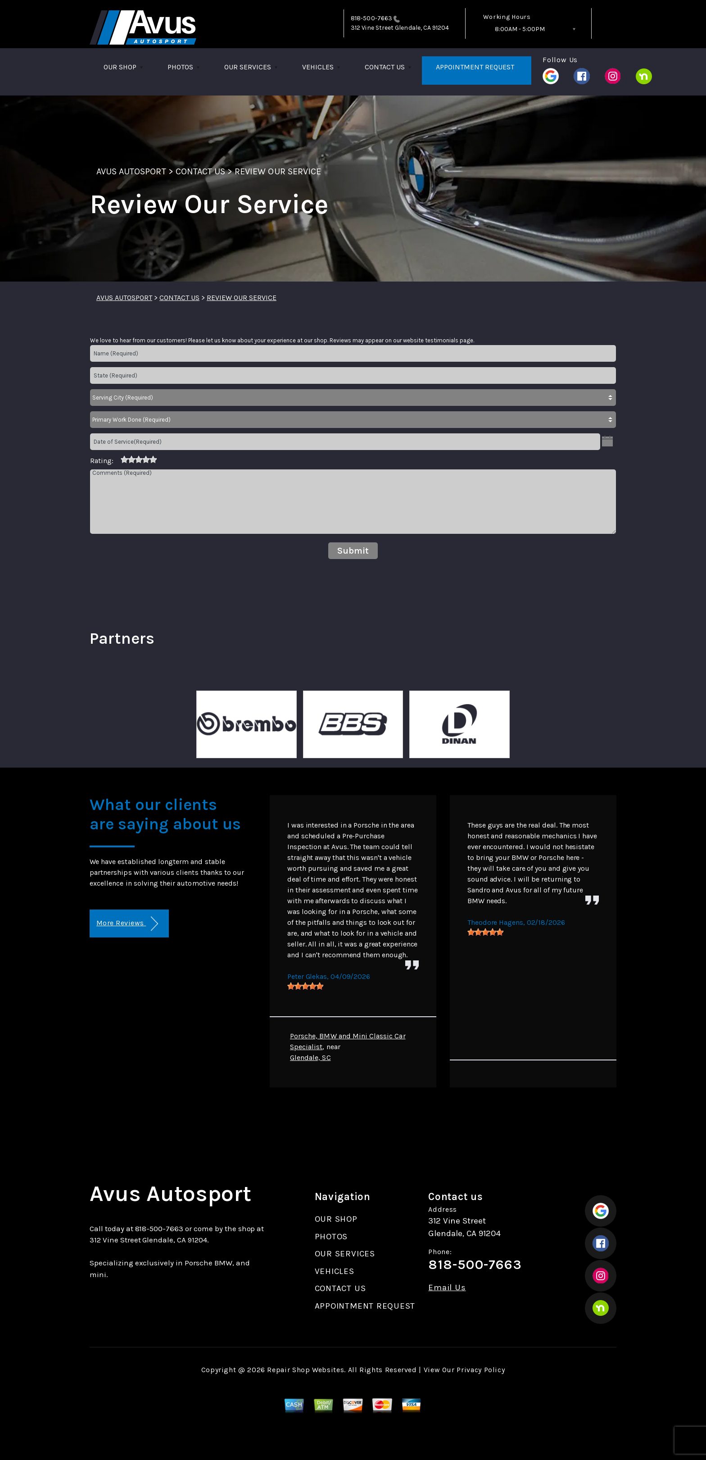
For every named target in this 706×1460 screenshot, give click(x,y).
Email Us (447, 1287)
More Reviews (127, 923)
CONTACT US (385, 67)
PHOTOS (180, 67)
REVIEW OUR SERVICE (278, 171)
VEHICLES (318, 67)
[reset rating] (117, 459)
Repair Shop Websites (305, 1369)
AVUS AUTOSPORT (131, 171)
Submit (353, 551)
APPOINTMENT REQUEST (475, 67)
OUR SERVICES (247, 67)
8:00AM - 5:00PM (520, 29)
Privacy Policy (481, 1369)
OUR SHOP (120, 67)
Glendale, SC (310, 1057)
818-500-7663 (371, 18)
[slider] (139, 459)
